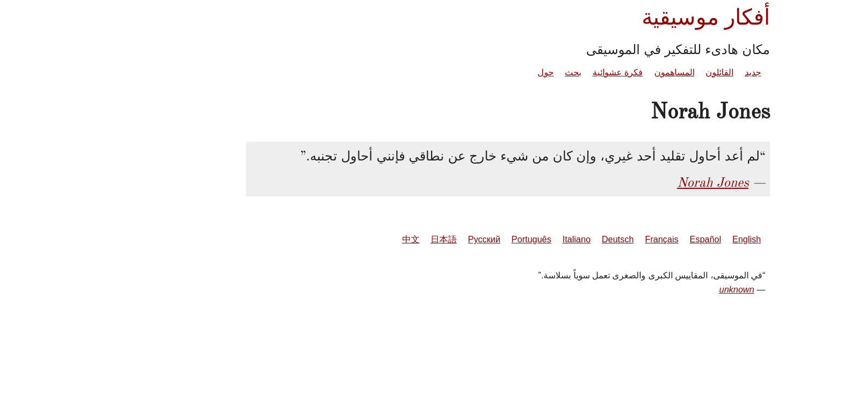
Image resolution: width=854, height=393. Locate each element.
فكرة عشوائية (537, 72)
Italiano (496, 239)
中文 (330, 239)
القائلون (639, 72)
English (666, 239)
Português (450, 239)
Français (581, 239)
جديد (672, 72)
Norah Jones (632, 182)
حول (465, 72)
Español (625, 239)
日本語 (363, 239)
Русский (403, 239)
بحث (492, 72)
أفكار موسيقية (625, 17)
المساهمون (594, 72)
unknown (655, 289)
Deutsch (537, 239)
